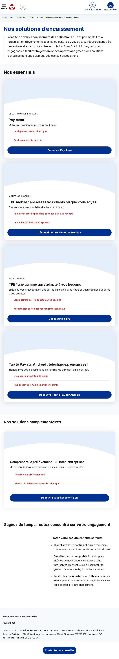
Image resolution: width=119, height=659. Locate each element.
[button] (92, 6)
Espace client (110, 9)
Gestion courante (35, 17)
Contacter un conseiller (59, 650)
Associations (7, 17)
